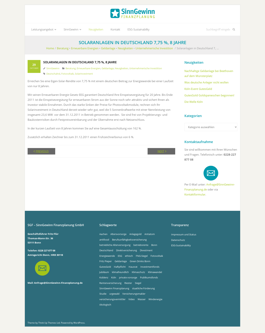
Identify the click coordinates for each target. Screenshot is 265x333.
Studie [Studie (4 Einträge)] (102, 295)
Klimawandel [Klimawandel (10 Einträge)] (155, 273)
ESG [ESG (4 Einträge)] (120, 257)
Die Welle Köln (193, 103)
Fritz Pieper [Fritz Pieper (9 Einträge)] (105, 263)
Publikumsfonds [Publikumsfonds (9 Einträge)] (149, 279)
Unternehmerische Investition (154, 50)
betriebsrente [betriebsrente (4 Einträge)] (140, 246)
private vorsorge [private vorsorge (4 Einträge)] (128, 279)
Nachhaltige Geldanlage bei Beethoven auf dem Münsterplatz (208, 75)
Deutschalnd (53, 75)
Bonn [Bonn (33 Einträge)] (154, 246)
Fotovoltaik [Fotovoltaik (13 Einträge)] (157, 257)
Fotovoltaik (67, 75)
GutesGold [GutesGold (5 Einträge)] (105, 268)
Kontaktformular (194, 196)
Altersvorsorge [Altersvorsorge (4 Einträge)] (118, 235)
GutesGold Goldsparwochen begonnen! (209, 97)
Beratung (62, 50)
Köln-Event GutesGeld (198, 90)
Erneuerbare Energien (84, 50)
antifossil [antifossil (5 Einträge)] (104, 241)
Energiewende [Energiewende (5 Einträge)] (107, 257)
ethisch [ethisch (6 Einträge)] (129, 257)
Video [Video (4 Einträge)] (131, 300)
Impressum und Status (183, 236)
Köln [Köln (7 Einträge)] (113, 279)
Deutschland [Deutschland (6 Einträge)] (106, 252)
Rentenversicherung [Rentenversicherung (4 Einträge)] (110, 284)
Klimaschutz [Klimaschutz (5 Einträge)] (138, 273)
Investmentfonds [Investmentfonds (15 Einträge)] (149, 268)
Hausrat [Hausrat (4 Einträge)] (133, 268)
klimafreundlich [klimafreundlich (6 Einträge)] (120, 273)
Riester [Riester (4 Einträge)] (128, 284)
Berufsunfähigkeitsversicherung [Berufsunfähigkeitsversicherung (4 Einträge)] (129, 241)
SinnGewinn (52, 70)
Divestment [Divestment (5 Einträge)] (146, 252)
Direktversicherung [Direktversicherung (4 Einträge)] (126, 252)
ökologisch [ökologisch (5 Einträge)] (105, 306)
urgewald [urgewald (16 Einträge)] (114, 295)
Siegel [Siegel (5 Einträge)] (138, 284)
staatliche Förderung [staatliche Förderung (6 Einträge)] (143, 290)
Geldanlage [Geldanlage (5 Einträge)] (121, 263)
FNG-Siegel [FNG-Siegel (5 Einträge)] (142, 257)
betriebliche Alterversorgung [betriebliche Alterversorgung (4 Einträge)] (114, 246)
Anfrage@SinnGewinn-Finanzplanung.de (58, 284)
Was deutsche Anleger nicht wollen (206, 84)
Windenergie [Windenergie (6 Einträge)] (155, 300)
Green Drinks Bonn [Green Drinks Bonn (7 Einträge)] (140, 263)
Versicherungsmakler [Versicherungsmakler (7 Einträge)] (133, 295)
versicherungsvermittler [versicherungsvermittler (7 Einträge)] (112, 300)
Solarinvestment (84, 75)
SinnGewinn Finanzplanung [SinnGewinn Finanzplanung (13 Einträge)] (114, 290)
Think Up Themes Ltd (49, 324)
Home (50, 50)
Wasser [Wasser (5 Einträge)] (142, 300)
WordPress (79, 324)
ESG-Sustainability (181, 246)
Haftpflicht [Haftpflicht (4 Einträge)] (120, 268)
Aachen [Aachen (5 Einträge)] (103, 235)
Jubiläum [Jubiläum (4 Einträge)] (104, 273)
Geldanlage (108, 50)
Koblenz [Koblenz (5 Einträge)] (103, 279)
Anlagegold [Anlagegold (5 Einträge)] (135, 235)
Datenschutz (178, 241)
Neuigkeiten (125, 50)
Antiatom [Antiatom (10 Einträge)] (149, 235)
